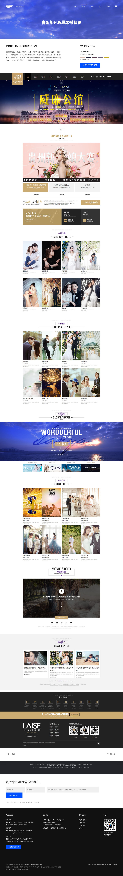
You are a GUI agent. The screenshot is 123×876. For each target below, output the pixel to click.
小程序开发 (54, 867)
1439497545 (54, 828)
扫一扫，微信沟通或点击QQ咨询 (110, 833)
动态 (80, 828)
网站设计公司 (38, 867)
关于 (100, 6)
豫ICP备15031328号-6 (36, 864)
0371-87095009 (53, 820)
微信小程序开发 (46, 867)
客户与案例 (83, 820)
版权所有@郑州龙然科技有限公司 (14, 867)
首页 (75, 6)
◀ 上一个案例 (10, 754)
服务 (92, 6)
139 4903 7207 (57, 824)
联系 (109, 6)
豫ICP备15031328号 (29, 867)
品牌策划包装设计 (16, 869)
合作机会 (82, 823)
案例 (83, 6)
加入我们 (82, 825)
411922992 (62, 828)
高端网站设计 (25, 869)
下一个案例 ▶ (111, 754)
